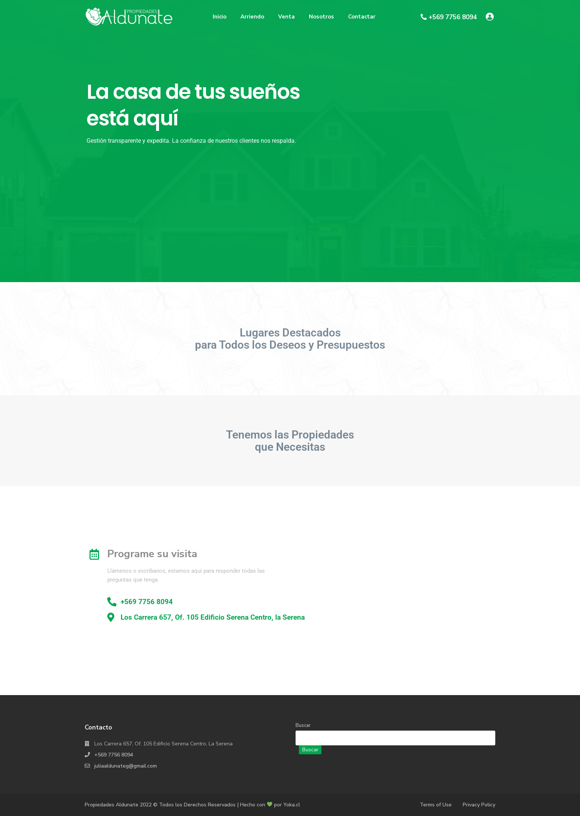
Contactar (361, 16)
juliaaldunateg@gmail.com (125, 765)
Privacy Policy (479, 804)
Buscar (303, 725)
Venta (286, 16)
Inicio (219, 16)
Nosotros (321, 16)
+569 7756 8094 (453, 17)
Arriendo (252, 16)
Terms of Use (436, 804)
